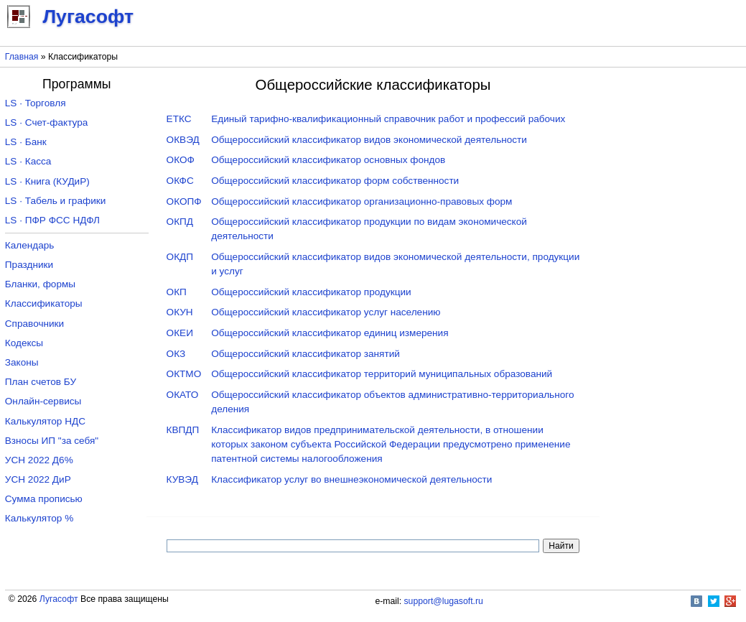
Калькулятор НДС (45, 421)
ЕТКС (179, 118)
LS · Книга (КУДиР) (47, 181)
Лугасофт (58, 599)
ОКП (177, 292)
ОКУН (180, 312)
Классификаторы (44, 303)
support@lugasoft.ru (443, 601)
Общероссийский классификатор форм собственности (335, 180)
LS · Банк (26, 141)
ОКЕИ (180, 333)
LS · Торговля (35, 103)
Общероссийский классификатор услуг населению (325, 312)
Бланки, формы (40, 284)
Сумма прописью (44, 498)
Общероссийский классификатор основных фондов (328, 159)
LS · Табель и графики (55, 200)
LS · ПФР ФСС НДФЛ (52, 220)
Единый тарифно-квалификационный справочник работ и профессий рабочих (388, 118)
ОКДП (180, 256)
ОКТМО (184, 373)
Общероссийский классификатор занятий (305, 353)
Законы (22, 362)
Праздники (29, 264)
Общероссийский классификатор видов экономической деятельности (369, 139)
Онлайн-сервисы (43, 401)
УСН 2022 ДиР (38, 479)
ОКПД (180, 221)
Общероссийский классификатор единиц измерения (329, 333)
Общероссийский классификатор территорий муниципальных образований (381, 373)
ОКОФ (181, 159)
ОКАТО (183, 394)
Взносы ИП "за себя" (51, 440)
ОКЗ (176, 353)
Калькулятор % (39, 518)
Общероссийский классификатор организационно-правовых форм (361, 201)
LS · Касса (28, 161)
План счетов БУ (40, 381)
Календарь (30, 245)
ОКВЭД (183, 139)
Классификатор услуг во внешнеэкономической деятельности (351, 479)
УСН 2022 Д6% (39, 460)
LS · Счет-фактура (46, 122)
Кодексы (24, 343)
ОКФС (180, 180)
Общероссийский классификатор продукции (311, 292)
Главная (22, 57)
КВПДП (183, 429)
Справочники (34, 323)
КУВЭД (182, 479)
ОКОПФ (184, 201)
